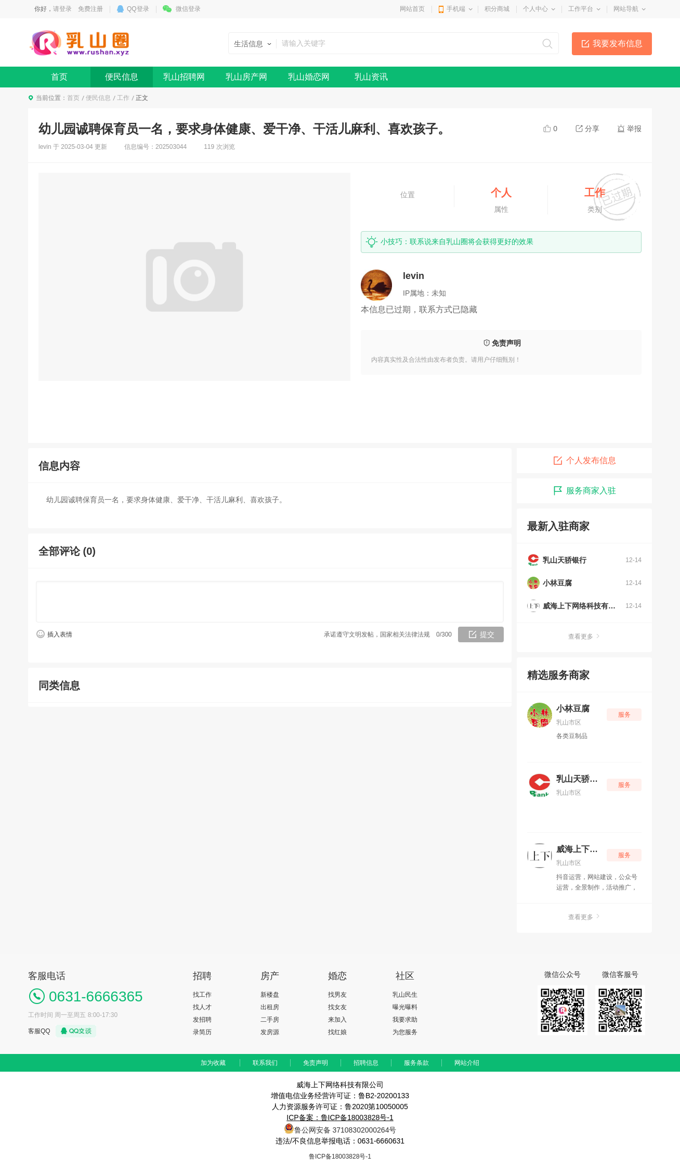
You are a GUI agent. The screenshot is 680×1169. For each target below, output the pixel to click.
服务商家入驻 (584, 491)
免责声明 (315, 1062)
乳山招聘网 (184, 76)
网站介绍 (466, 1062)
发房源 (269, 1032)
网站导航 (625, 8)
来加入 (337, 1019)
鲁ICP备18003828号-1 (340, 1156)
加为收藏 (213, 1062)
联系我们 (265, 1062)
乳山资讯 (371, 76)
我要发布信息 (618, 43)
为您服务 (405, 1032)
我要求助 (405, 1019)
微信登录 (188, 8)
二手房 (269, 1019)
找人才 (202, 1007)
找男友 (337, 994)
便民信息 (121, 76)
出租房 (269, 1007)
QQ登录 (138, 8)
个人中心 (535, 8)
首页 (59, 76)
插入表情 (59, 634)
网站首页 (412, 8)
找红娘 (337, 1032)
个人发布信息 (584, 460)
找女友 (337, 1007)
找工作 (202, 994)
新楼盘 (269, 994)
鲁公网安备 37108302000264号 (345, 1130)
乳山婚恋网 (309, 76)
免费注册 (90, 8)
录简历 (202, 1032)
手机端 (456, 8)
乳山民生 (405, 994)
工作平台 (580, 8)
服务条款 (416, 1062)
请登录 (62, 8)
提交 (487, 634)
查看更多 (584, 636)
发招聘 (202, 1019)
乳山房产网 (246, 76)
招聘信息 (366, 1062)
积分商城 (497, 8)
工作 (123, 97)
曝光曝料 (405, 1007)
